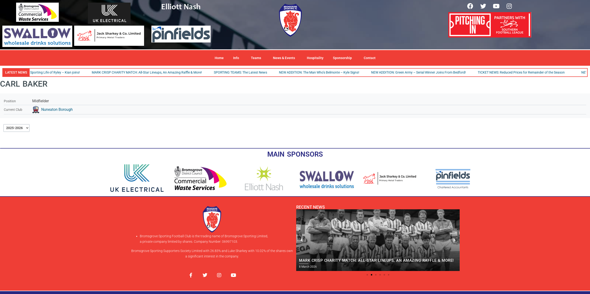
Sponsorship (343, 58)
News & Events (285, 58)
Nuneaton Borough (57, 109)
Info (237, 58)
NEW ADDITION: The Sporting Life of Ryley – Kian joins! (42, 72)
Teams (257, 58)
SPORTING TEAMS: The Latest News (243, 72)
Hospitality (315, 58)
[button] (367, 274)
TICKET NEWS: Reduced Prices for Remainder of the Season (523, 72)
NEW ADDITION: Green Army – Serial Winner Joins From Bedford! (421, 72)
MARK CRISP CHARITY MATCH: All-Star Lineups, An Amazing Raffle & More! (149, 72)
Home (219, 58)
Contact (370, 58)
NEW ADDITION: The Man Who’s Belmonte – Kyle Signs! (321, 72)
